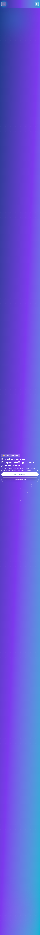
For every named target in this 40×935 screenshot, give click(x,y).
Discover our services (20, 481)
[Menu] (37, 4)
